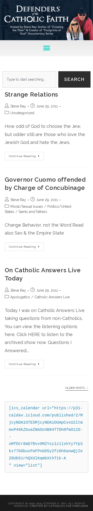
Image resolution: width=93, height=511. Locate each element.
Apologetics (20, 297)
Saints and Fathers (33, 212)
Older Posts (76, 388)
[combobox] (29, 79)
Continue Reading (26, 155)
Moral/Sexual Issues (26, 206)
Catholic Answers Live (52, 297)
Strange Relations (31, 94)
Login (83, 506)
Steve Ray (18, 106)
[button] (46, 48)
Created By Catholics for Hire (54, 506)
